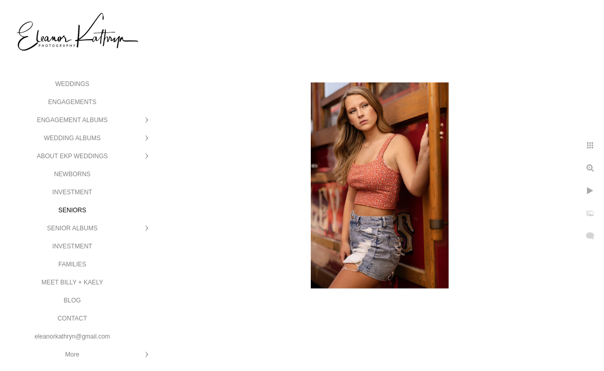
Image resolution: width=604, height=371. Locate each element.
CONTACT (72, 318)
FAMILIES (72, 264)
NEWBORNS (72, 174)
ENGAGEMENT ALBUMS (72, 120)
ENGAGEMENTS (72, 102)
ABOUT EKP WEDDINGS (72, 156)
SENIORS (72, 210)
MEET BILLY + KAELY (72, 282)
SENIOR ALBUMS (72, 228)
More (72, 354)
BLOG (72, 300)
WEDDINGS (72, 84)
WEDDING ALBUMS (72, 138)
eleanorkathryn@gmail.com (72, 336)
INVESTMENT (72, 192)
